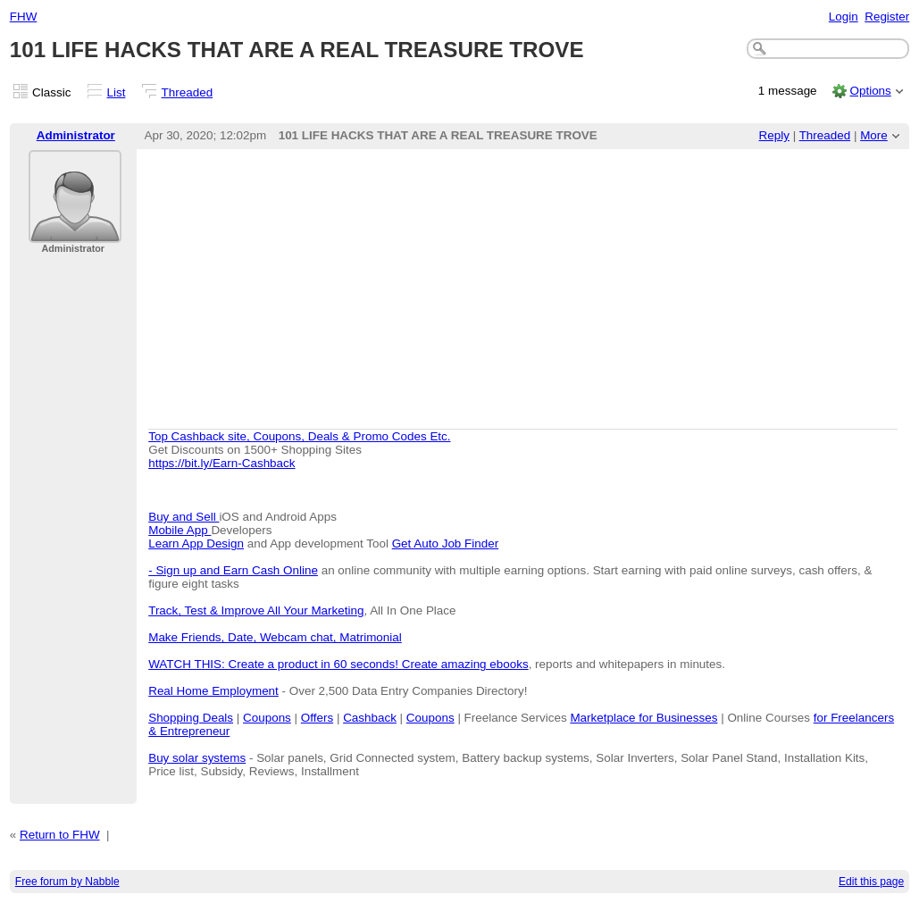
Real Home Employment (213, 691)
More (874, 135)
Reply (774, 135)
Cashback (370, 717)
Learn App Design (196, 543)
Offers (317, 717)
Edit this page (871, 881)
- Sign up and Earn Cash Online (233, 570)
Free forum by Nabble (67, 881)
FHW (24, 16)
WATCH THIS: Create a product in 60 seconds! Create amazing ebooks (338, 664)
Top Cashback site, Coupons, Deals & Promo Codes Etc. (299, 436)
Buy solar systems (197, 758)
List (116, 92)
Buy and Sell (183, 516)
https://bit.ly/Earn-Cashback (221, 463)
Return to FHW (60, 834)
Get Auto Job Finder (445, 543)
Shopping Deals (190, 717)
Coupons (267, 717)
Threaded (187, 92)
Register (887, 16)
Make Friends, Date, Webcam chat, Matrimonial (275, 637)
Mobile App (179, 530)
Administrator (76, 135)
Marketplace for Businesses (643, 717)
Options (869, 90)
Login (843, 16)
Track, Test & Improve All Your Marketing (255, 610)
